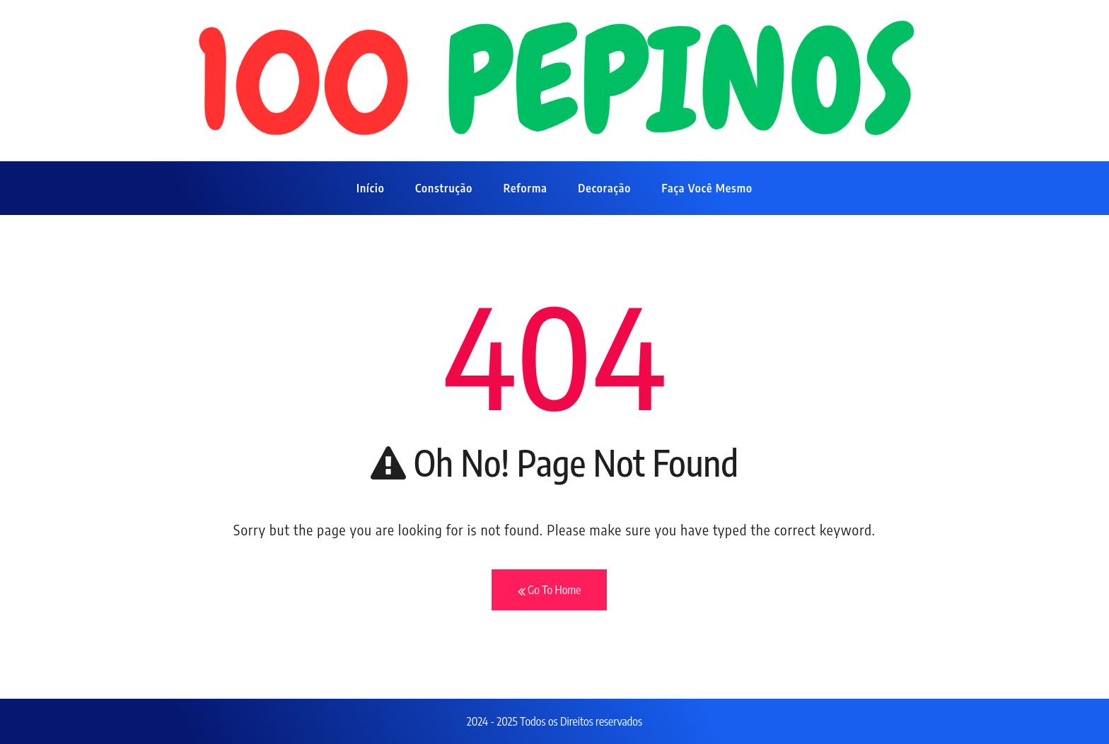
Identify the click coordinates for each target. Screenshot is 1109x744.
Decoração (604, 188)
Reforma (525, 188)
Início (370, 188)
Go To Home (549, 590)
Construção (443, 188)
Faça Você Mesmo (707, 188)
